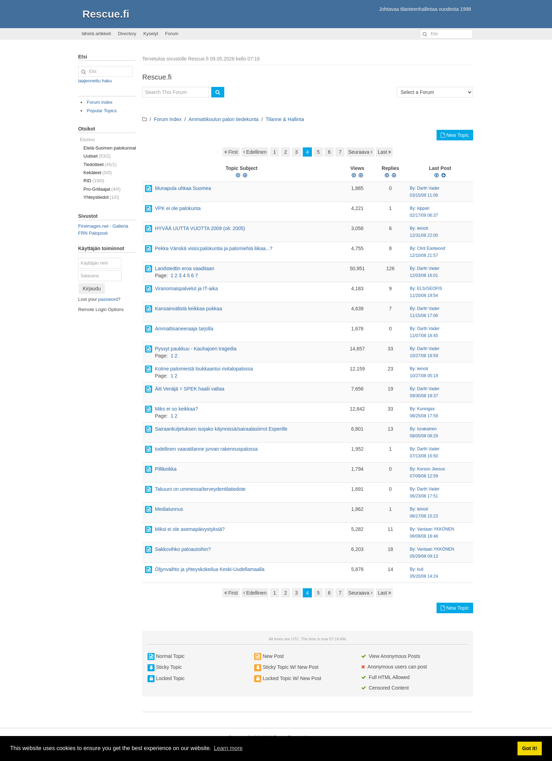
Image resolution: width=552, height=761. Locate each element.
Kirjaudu (92, 288)
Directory (127, 33)
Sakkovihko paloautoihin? (183, 549)
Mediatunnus (169, 509)
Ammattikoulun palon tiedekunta (223, 119)
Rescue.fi (105, 14)
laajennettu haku (95, 80)
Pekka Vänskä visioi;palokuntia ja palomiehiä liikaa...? (213, 248)
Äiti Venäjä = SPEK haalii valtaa (189, 389)
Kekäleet (97, 172)
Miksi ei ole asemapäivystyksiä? (190, 529)
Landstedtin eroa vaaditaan (184, 268)
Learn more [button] (228, 748)
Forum (171, 33)
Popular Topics (102, 110)
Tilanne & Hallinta (285, 119)
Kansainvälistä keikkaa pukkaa (188, 308)
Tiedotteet (100, 164)
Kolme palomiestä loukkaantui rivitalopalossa (204, 369)
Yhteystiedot (101, 197)
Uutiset (97, 156)
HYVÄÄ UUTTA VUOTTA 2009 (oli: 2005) (200, 228)
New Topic (455, 135)
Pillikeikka (165, 469)
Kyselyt (150, 33)
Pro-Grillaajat (102, 189)
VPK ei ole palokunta (178, 208)
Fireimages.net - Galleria (103, 226)
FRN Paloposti (93, 233)
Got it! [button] (529, 748)
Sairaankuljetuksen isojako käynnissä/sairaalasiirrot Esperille (221, 429)
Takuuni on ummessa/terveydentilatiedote (200, 489)
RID (93, 180)
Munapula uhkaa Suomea (183, 188)
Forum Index (168, 119)
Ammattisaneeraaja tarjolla (184, 328)
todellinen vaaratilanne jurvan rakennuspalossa (206, 449)
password (108, 299)
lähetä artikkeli (96, 33)
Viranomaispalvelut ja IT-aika (186, 288)
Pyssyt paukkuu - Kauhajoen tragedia (196, 348)
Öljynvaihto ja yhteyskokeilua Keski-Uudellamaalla (209, 569)
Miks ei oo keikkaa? (176, 409)
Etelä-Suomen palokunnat (109, 148)
